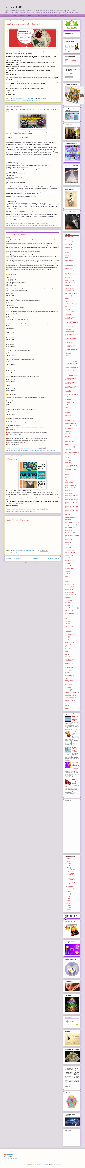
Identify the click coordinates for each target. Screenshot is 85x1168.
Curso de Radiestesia (70, 370)
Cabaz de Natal (69, 311)
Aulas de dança (69, 288)
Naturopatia (68, 547)
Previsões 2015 (69, 589)
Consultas (30, 15)
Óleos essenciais (69, 555)
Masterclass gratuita (70, 517)
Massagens (68, 514)
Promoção (67, 600)
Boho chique (68, 309)
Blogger (60, 1164)
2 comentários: (30, 98)
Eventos (67, 431)
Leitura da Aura (69, 462)
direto (66, 410)
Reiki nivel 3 (68, 626)
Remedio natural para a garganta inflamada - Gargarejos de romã (72, 783)
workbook (67, 687)
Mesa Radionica (69, 532)
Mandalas (22, 225)
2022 (66, 239)
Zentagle (67, 708)
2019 (67, 891)
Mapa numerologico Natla (71, 510)
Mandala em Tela (69, 487)
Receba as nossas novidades (71, 69)
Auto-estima (68, 296)
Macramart (13, 100)
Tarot (66, 656)
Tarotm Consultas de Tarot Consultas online (71, 666)
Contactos (61, 15)
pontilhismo (28, 225)
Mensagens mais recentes (13, 558)
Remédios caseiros (70, 629)
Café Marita (68, 314)
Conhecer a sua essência (71, 334)
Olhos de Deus (68, 560)
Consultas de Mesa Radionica (70, 345)
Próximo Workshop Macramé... (17, 520)
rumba (66, 637)
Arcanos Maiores (69, 265)
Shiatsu (67, 648)
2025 (67, 858)
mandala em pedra (15, 225)
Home (7, 15)
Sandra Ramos (68, 642)
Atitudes (67, 285)
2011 (67, 909)
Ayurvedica (67, 301)
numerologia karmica (70, 552)
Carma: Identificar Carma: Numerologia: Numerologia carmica (72, 322)
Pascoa (67, 571)
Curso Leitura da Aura (70, 375)
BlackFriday (68, 306)
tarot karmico (68, 663)
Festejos (67, 433)
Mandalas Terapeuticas (71, 499)
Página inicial (34, 558)
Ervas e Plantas (69, 428)
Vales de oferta (68, 675)
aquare (66, 257)
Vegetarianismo (69, 678)
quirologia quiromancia (70, 613)
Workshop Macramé (26, 100)
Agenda (45, 15)
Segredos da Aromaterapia (72, 645)
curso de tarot (68, 373)
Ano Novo (67, 252)
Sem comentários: (30, 223)
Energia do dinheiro (70, 420)
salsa (66, 639)
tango (66, 654)
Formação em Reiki (70, 444)
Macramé (19, 100)
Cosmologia (68, 353)
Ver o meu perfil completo (10, 1158)
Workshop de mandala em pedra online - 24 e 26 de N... (71, 881)
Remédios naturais (69, 631)
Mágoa (66, 480)
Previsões (67, 581)
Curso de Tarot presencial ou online (75, 733)
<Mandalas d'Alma (69, 236)
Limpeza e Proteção (70, 469)
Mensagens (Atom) (35, 562)
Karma (66, 457)
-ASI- (47, 1164)
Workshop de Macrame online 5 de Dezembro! (23, 24)
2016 (67, 898)
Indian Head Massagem (71, 452)
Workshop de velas (70, 695)
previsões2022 (68, 597)
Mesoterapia (68, 539)
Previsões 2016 (69, 592)
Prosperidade (68, 605)
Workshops (67, 703)
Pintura (66, 576)
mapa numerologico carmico (72, 502)
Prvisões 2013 (68, 610)
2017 (67, 896)
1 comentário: (29, 448)
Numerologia (53, 450)
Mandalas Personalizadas (71, 495)
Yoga (66, 705)
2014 (67, 903)
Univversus (13, 6)
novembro (70, 869)
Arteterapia (67, 277)
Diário (66, 407)
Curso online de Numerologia (29, 450)
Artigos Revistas (69, 280)
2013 (67, 905)
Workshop (34, 225)
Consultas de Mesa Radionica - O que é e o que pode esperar (75, 765)
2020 (67, 868)
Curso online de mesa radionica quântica (70, 387)
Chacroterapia (68, 331)
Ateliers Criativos (15, 511)
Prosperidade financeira (71, 608)
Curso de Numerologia (16, 450)
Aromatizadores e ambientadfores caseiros (71, 274)
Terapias (14, 15)
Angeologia (67, 247)
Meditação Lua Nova (70, 527)
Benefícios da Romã (70, 304)
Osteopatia (67, 563)
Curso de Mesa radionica (71, 363)
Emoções (67, 415)
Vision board (68, 684)
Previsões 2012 (69, 584)
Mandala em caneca (70, 482)
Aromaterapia (68, 271)
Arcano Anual (68, 260)
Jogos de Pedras (69, 455)
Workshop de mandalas (42, 225)
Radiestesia (68, 616)
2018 (67, 894)
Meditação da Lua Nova (71, 522)
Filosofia (67, 436)
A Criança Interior (69, 242)
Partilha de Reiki (69, 568)
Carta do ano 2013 (69, 326)
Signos (66, 651)
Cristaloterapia (68, 355)
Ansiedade (67, 255)
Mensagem (67, 530)
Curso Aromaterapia (70, 361)
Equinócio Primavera (70, 426)
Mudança (67, 542)
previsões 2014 (69, 587)
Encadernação (68, 418)
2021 (67, 865)
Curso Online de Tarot (70, 394)
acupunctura (68, 244)
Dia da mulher (68, 402)
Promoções (53, 15)
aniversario (67, 250)
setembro (70, 886)
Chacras (67, 329)
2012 (67, 907)
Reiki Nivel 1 (68, 621)
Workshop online (36, 100)
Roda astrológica (69, 634)
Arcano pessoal (69, 263)
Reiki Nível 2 (68, 623)
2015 (67, 900)
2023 (67, 861)
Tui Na (66, 672)
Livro (66, 472)
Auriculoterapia (68, 290)
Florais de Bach (69, 441)
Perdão (66, 573)
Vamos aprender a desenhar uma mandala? (71, 60)
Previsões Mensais (69, 594)
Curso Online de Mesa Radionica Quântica (75, 718)
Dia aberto (67, 399)
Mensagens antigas (53, 558)
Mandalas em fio (69, 493)
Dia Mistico (67, 405)
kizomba (67, 460)
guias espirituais (69, 447)
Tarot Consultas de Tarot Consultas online (71, 660)
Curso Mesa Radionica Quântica (75, 749)
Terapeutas (22, 15)
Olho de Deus (68, 558)
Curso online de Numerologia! (17, 234)
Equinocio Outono (69, 423)
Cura (66, 358)
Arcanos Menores (69, 268)
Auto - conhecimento (70, 293)
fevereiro (70, 889)
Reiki (66, 618)
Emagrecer (67, 412)
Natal (66, 544)
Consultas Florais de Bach (71, 349)
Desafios (67, 397)
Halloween (67, 449)
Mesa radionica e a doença (72, 535)
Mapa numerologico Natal (43, 450)
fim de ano (67, 439)
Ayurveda (67, 298)
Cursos (38, 15)
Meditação (67, 519)
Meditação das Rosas (70, 525)
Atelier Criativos (12, 459)
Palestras (67, 566)
